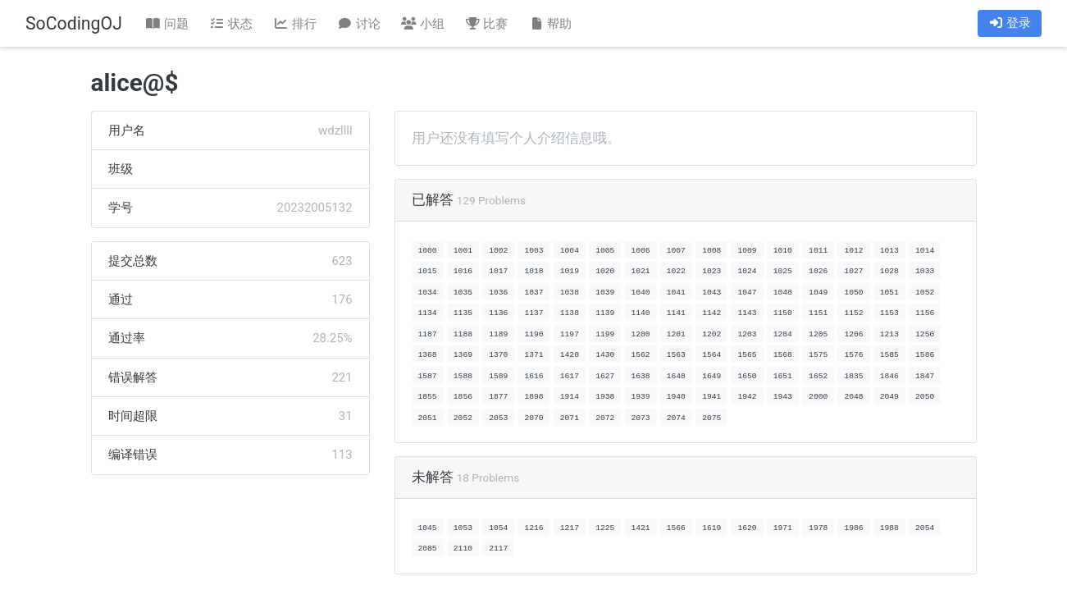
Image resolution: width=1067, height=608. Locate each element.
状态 (231, 23)
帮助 (550, 23)
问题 (167, 23)
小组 (422, 23)
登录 (1009, 23)
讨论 (358, 23)
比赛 (486, 23)
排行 (294, 23)
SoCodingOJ (73, 23)
